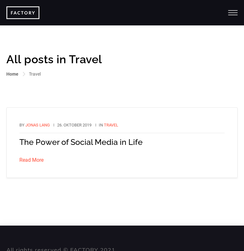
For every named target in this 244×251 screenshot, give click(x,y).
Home (12, 74)
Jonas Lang (37, 125)
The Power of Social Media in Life (81, 142)
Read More (31, 160)
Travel (111, 125)
